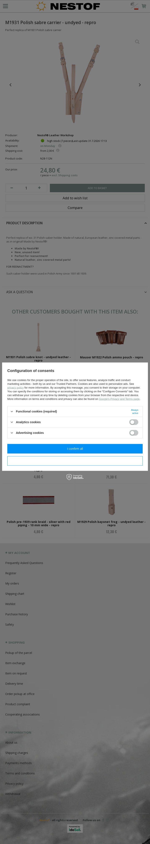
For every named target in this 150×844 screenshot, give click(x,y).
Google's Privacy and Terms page (119, 398)
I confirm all (75, 449)
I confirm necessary (75, 461)
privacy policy (15, 387)
